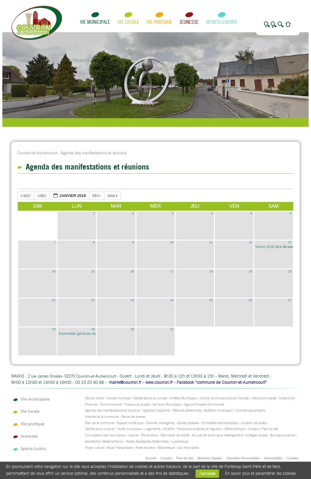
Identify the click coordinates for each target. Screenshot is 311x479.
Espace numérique (130, 423)
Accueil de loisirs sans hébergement (217, 435)
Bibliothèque (166, 448)
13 (290, 242)
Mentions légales (210, 458)
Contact (253, 429)
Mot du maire (94, 398)
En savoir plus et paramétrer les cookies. (261, 473)
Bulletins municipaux (218, 410)
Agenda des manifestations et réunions (112, 410)
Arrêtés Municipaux (183, 398)
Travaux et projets (137, 404)
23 (132, 300)
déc (42, 196)
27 (290, 300)
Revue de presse (133, 417)
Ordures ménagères (160, 423)
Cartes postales (188, 423)
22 (93, 300)
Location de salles (253, 423)
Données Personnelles (243, 458)
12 (250, 242)
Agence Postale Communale (204, 404)
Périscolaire (149, 435)
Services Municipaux (167, 404)
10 (171, 242)
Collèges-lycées (257, 435)
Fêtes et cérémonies (187, 410)
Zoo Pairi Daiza (188, 448)
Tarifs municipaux (129, 429)
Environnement (111, 404)
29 (93, 329)
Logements (153, 429)
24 (171, 300)
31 (171, 329)
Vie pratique (159, 22)
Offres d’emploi (234, 429)
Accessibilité (273, 458)
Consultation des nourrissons (105, 435)
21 (54, 300)
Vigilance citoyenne (156, 410)
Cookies (292, 458)
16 (132, 271)
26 (250, 300)
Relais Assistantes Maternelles (147, 441)
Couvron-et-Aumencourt (37, 153)
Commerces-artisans (250, 410)
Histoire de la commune (102, 417)
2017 (26, 196)
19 (250, 271)
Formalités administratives (220, 423)
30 (132, 329)
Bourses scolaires (282, 435)
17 (171, 271)
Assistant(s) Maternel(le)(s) (104, 441)
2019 (112, 196)
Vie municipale (95, 22)
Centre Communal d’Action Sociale (224, 398)
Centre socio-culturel (100, 429)
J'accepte (207, 473)
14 (54, 271)
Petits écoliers (145, 448)
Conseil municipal (119, 398)
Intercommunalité (264, 398)
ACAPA (168, 429)
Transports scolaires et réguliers (199, 429)
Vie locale (128, 22)
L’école (133, 435)
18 (211, 271)
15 (93, 271)
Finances (91, 404)
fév (97, 196)
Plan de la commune (99, 423)
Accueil (150, 458)
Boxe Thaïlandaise (120, 448)
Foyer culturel (94, 448)
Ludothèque (179, 441)
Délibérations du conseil (150, 398)
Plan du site (270, 429)
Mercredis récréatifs (175, 435)
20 (290, 271)
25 (211, 300)
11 (211, 242)
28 (54, 329)
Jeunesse (189, 22)
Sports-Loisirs (221, 22)
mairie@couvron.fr (125, 382)
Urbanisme (287, 398)
